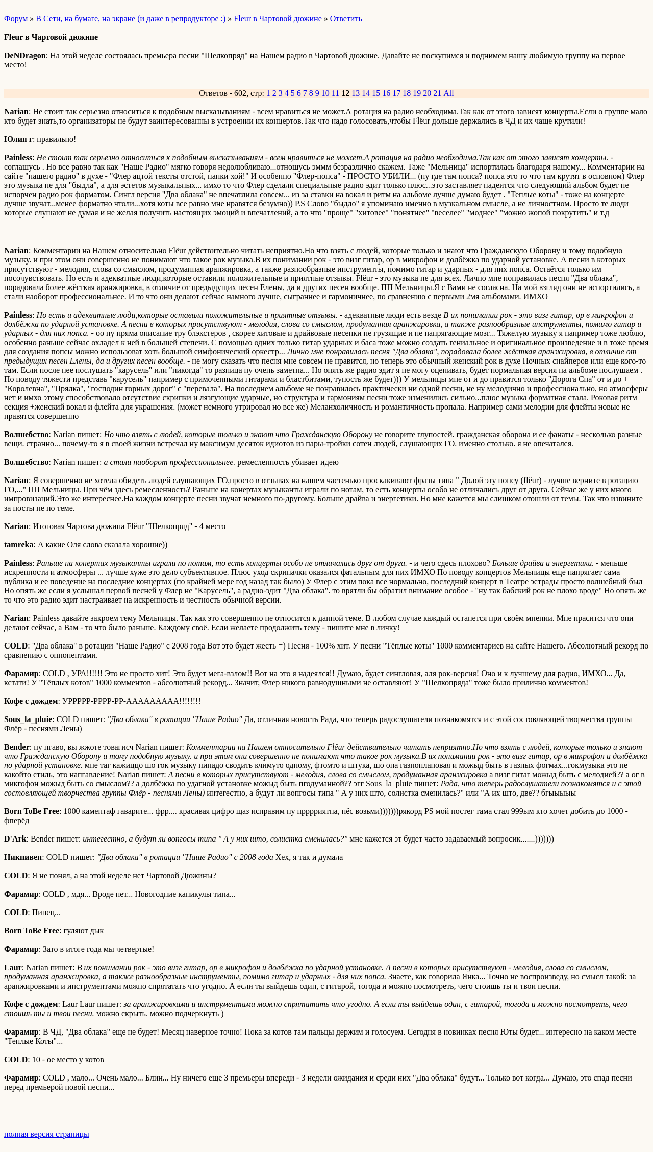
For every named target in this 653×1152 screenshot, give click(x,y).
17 (396, 93)
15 (376, 93)
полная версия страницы (46, 1134)
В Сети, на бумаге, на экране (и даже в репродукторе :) (130, 18)
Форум (16, 18)
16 (386, 93)
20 (427, 93)
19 (417, 93)
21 (437, 93)
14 (366, 93)
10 (325, 93)
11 (335, 93)
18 (407, 93)
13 (355, 93)
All (448, 93)
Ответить (346, 18)
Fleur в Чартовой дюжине (277, 18)
